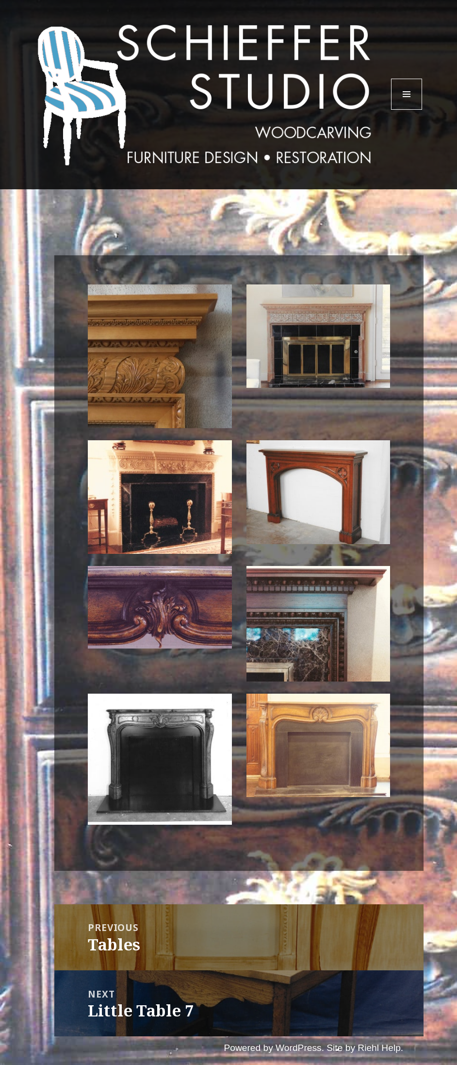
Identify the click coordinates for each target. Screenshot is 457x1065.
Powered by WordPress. (274, 1048)
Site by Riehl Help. (364, 1048)
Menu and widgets (407, 109)
